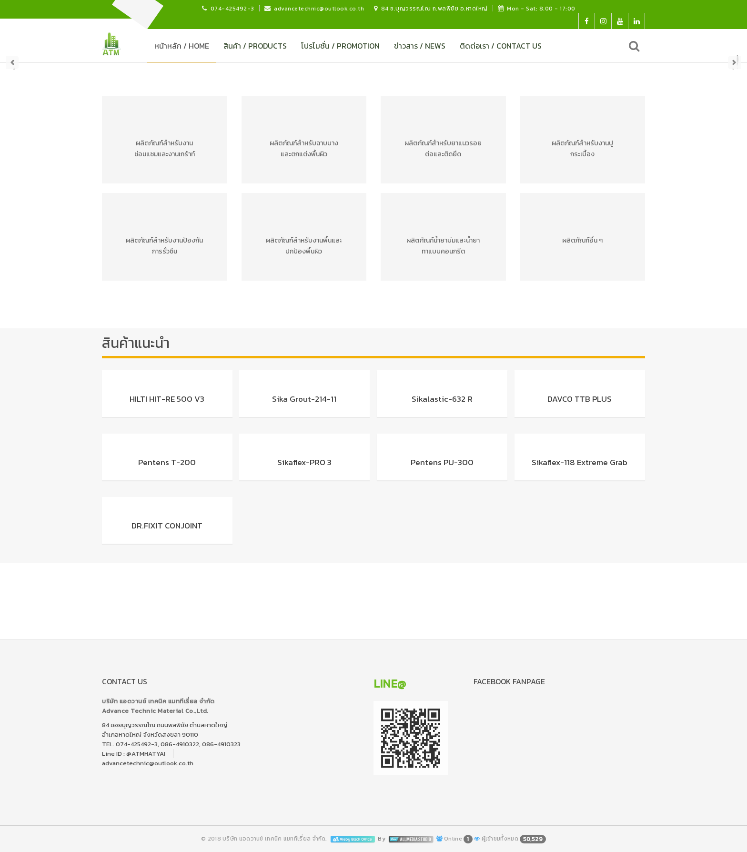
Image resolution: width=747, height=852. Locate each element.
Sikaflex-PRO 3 (304, 462)
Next (734, 62)
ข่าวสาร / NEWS (419, 45)
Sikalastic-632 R (442, 399)
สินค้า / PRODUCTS (255, 45)
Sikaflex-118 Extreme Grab (579, 462)
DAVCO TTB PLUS (579, 399)
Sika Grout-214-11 (304, 399)
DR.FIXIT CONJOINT (166, 525)
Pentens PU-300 (442, 462)
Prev (12, 62)
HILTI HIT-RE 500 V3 (167, 399)
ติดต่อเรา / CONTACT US (501, 45)
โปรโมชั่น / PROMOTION (340, 45)
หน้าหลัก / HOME (181, 45)
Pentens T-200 (167, 462)
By (406, 838)
